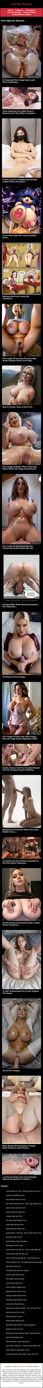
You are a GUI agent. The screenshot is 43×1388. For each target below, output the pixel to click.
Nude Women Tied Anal (14, 1233)
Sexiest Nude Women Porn (15, 1208)
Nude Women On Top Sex (15, 1250)
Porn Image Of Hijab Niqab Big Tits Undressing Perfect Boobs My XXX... (18, 547)
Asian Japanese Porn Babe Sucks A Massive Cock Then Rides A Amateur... (19, 112)
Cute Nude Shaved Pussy (15, 1304)
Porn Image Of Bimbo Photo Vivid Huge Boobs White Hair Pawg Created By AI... (20, 468)
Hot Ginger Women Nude (15, 1279)
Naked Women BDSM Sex (15, 1229)
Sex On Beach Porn (34, 1308)
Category (19, 10)
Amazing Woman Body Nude (16, 1354)
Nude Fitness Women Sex (15, 1321)
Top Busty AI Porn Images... (15, 677)
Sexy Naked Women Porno (15, 1199)
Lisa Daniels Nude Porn (14, 1283)
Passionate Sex (35, 1333)
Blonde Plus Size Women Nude (17, 1333)
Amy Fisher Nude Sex (14, 1346)
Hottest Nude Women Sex (15, 1195)
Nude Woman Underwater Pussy (17, 1350)
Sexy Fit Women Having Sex (16, 1258)
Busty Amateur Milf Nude (31, 1346)
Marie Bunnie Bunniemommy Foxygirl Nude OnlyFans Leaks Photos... (19, 1147)
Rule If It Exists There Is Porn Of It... (18, 407)
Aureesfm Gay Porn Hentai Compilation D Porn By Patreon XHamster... (21, 862)
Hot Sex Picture (21, 4)
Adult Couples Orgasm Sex (15, 1287)
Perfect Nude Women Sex (15, 1275)
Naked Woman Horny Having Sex (18, 1341)
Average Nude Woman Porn (16, 1296)
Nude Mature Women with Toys (17, 1254)
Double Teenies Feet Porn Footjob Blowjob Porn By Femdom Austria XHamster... (21, 769)
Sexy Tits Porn (33, 1354)
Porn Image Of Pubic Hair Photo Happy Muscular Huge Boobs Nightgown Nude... (21, 738)
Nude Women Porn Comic (15, 1312)
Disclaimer (30, 10)
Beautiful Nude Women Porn (16, 1291)
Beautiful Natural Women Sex (16, 1300)
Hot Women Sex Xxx (13, 1266)
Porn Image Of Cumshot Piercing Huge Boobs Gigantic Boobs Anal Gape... (19, 360)
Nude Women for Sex (13, 1191)
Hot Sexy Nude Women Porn (16, 1220)
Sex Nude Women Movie (15, 1204)
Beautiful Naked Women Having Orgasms (21, 1325)
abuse (21, 1383)
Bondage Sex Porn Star (14, 1245)
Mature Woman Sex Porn (31, 1191)
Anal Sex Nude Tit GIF (14, 1237)
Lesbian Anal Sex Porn (14, 1216)
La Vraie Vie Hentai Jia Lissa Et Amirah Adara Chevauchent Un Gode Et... (19, 1178)
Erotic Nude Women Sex (33, 1233)
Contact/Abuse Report (21, 14)
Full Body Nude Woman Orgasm (17, 1270)
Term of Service (14, 12)
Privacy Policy (29, 12)
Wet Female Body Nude (14, 1337)
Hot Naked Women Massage (31, 1262)
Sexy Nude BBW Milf (33, 1250)
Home (10, 10)
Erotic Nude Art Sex (13, 1262)
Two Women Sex (34, 1258)
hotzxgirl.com (22, 1366)
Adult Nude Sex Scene (14, 1316)
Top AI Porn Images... (12, 1071)
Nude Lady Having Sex (33, 1204)
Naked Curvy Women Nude (15, 1308)
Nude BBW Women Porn (15, 1224)
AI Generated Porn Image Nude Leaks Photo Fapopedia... (19, 81)
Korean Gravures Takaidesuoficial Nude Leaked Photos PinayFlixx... (20, 181)
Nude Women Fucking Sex (15, 1212)
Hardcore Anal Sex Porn (14, 1329)
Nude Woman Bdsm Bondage (16, 1241)
